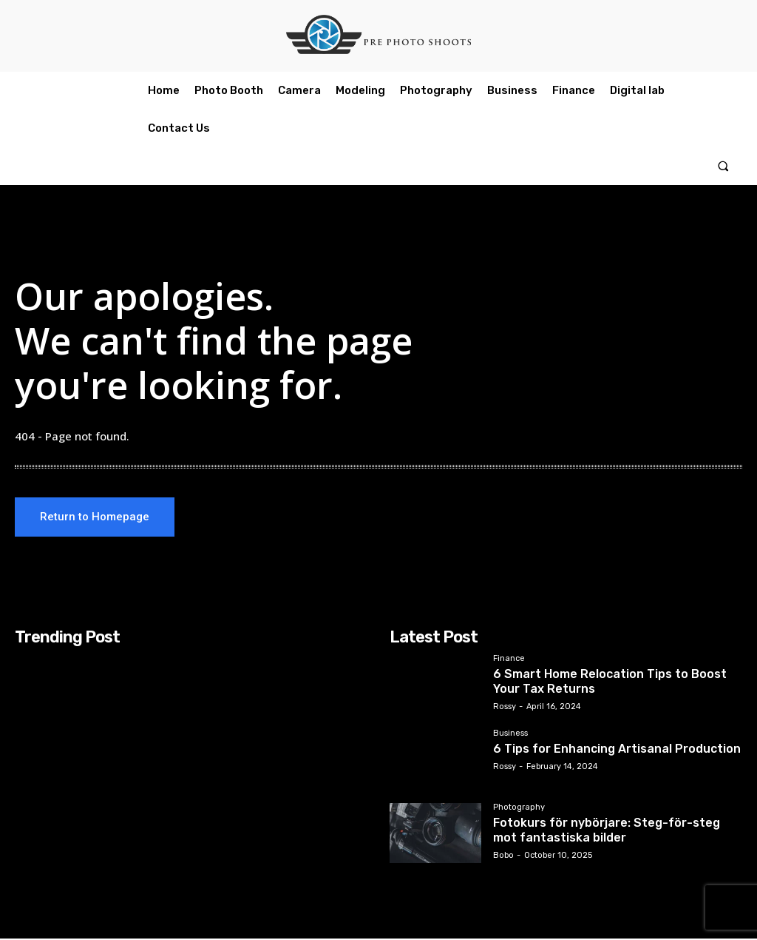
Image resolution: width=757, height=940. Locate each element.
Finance (509, 660)
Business (510, 735)
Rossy (504, 703)
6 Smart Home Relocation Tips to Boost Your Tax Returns (609, 680)
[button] (723, 166)
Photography (519, 809)
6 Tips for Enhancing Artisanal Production (604, 748)
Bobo (503, 852)
